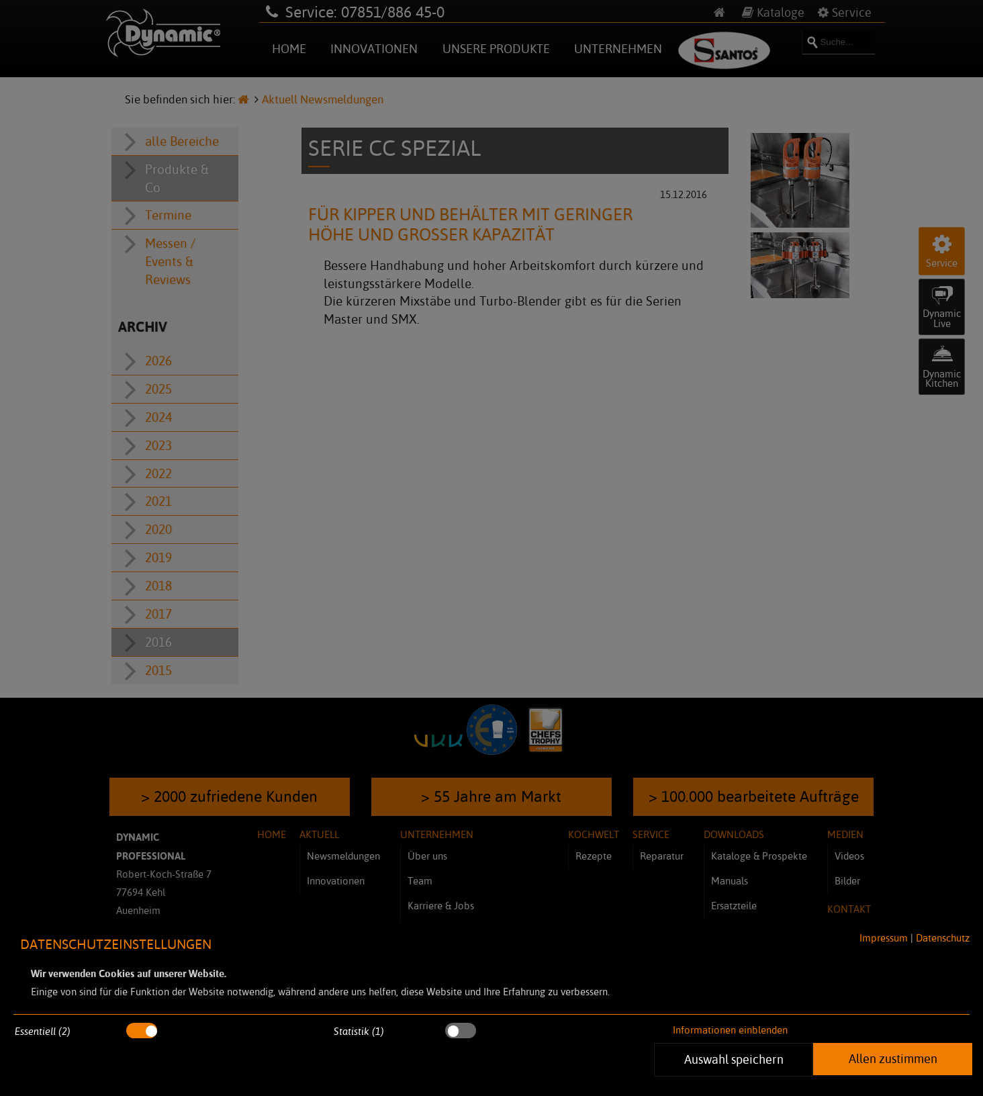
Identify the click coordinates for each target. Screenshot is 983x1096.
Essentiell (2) (43, 1031)
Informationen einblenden (730, 1029)
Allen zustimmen (893, 1058)
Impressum (883, 937)
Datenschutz (943, 937)
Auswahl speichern (734, 1059)
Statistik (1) (359, 1031)
